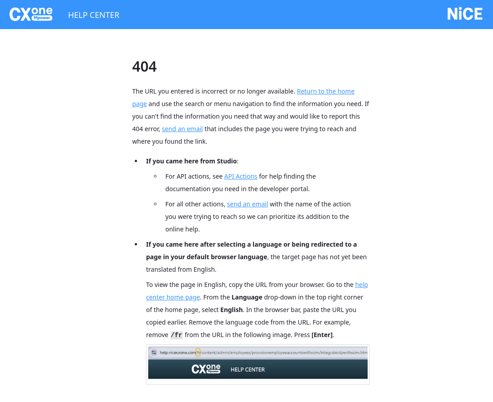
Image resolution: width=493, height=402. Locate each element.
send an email (182, 128)
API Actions (240, 176)
